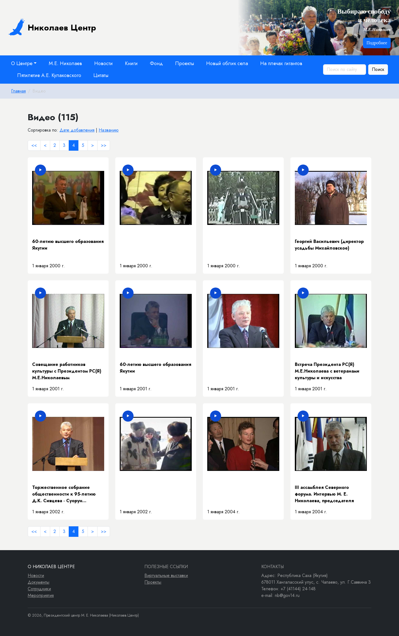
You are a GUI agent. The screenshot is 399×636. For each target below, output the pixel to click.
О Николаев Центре (51, 566)
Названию (109, 130)
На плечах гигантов (281, 63)
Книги (131, 63)
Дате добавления (77, 130)
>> (103, 145)
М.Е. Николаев (65, 63)
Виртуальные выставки (166, 575)
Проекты (184, 63)
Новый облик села (227, 63)
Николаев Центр (52, 26)
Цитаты (100, 75)
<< (34, 145)
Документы (38, 582)
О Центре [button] (21, 63)
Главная (18, 91)
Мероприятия (41, 595)
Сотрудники (39, 589)
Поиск (378, 69)
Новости (103, 63)
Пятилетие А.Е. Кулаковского (49, 75)
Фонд (156, 63)
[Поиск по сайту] (344, 69)
